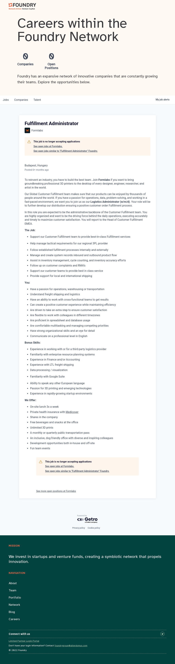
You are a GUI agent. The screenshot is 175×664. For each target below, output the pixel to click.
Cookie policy (94, 528)
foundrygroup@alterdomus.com (71, 645)
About (13, 583)
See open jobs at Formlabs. (48, 146)
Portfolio (15, 597)
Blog (12, 612)
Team (12, 590)
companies (21, 99)
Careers (14, 619)
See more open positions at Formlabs (56, 491)
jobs (6, 99)
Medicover (72, 412)
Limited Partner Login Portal (24, 641)
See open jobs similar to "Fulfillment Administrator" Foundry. (65, 151)
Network (14, 605)
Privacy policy (78, 528)
